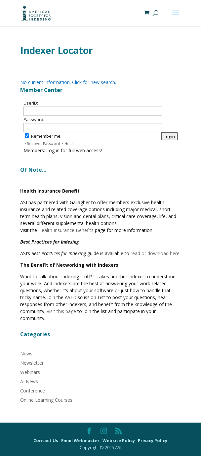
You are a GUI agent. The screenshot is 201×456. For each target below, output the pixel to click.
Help (68, 143)
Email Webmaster (80, 440)
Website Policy (119, 440)
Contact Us (46, 440)
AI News (29, 381)
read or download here (155, 253)
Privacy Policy (152, 440)
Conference (32, 391)
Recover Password (43, 143)
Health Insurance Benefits (66, 230)
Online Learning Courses (46, 400)
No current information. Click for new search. (68, 82)
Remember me (42, 136)
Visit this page (61, 311)
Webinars (30, 372)
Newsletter (32, 363)
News (26, 353)
